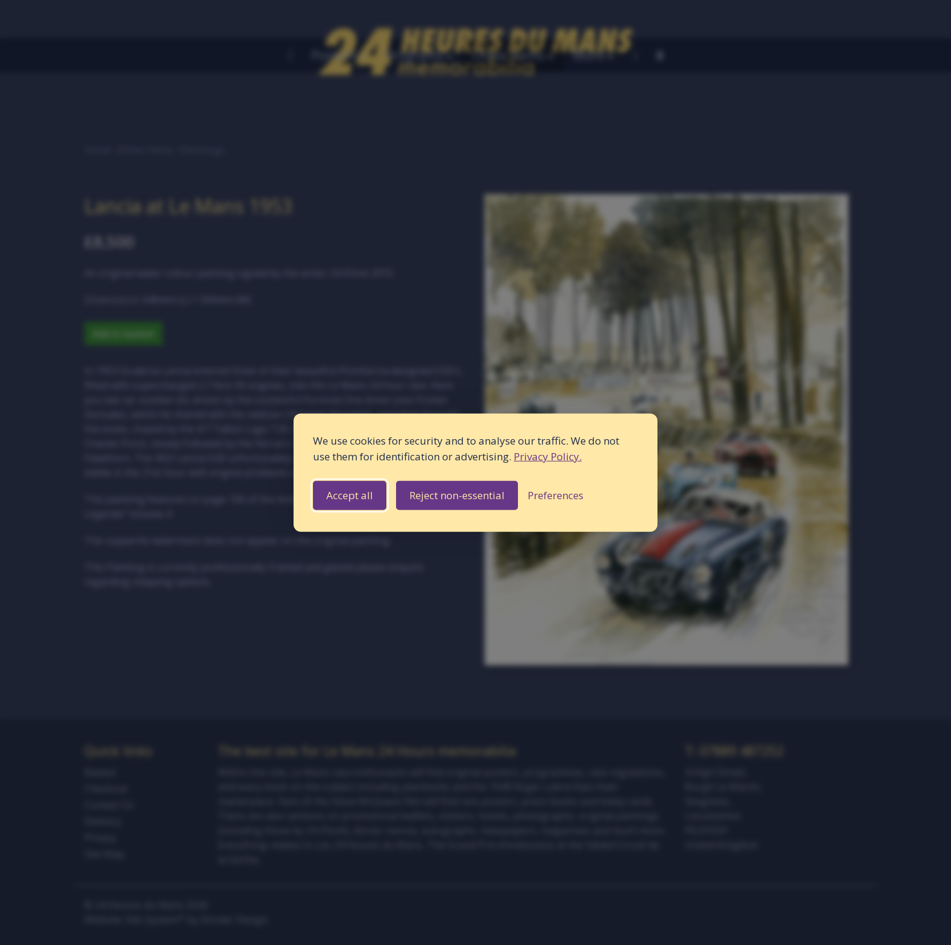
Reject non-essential (457, 495)
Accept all (349, 495)
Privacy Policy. (548, 456)
